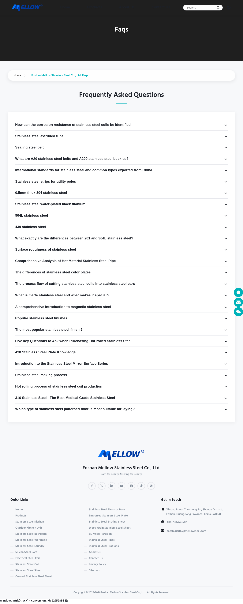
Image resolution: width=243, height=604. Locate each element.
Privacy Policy (97, 564)
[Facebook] (92, 486)
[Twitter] (102, 486)
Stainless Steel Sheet (28, 570)
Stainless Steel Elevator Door (107, 510)
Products (94, 7)
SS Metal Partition (100, 534)
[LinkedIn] (111, 486)
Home (65, 7)
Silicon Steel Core (26, 552)
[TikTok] (141, 486)
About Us (127, 7)
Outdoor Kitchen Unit (28, 528)
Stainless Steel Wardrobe (31, 540)
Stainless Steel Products (104, 546)
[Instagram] (131, 486)
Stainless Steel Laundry (29, 546)
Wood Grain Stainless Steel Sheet (110, 528)
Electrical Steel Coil (27, 558)
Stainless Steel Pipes (101, 540)
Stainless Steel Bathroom (31, 534)
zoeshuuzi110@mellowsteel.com (186, 531)
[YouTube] (121, 486)
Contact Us (161, 7)
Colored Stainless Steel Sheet (33, 576)
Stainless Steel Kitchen (29, 522)
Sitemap (94, 570)
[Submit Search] (218, 7)
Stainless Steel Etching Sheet (107, 522)
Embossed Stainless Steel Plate (108, 516)
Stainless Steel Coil (27, 564)
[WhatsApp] (151, 486)
